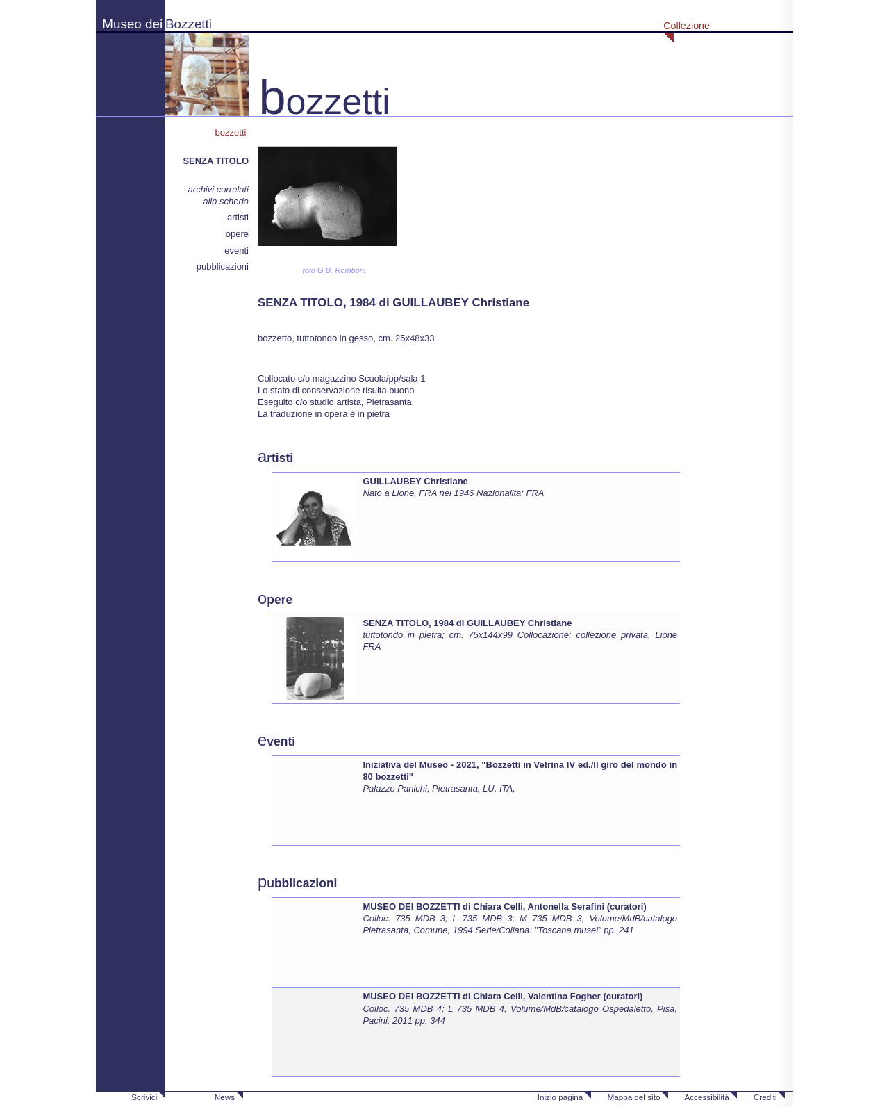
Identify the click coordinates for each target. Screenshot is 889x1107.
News (225, 1096)
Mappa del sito (633, 1096)
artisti (238, 217)
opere (237, 234)
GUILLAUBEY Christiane (415, 481)
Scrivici (144, 1096)
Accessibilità (706, 1096)
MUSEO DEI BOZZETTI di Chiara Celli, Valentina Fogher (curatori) (502, 996)
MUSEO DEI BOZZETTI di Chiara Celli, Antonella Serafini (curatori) (504, 906)
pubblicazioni (223, 266)
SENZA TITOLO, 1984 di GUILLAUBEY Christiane (467, 623)
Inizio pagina (560, 1096)
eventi (236, 250)
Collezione (686, 26)
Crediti (765, 1096)
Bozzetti (188, 24)
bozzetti (232, 132)
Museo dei (132, 24)
